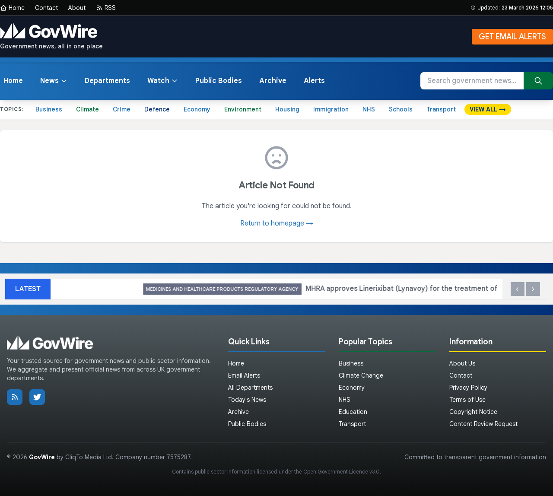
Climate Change (361, 375)
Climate (87, 109)
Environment (242, 109)
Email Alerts (244, 375)
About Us (462, 363)
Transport (441, 109)
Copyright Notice (473, 412)
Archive (272, 80)
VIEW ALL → (488, 109)
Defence (157, 109)
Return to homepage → (276, 223)
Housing (287, 109)
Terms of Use (467, 400)
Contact (46, 8)
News (53, 80)
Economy (197, 109)
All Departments (250, 387)
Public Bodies (218, 80)
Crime (121, 109)
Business (48, 109)
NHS (368, 109)
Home (12, 8)
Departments (107, 80)
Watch (162, 80)
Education (353, 412)
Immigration (331, 109)
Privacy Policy (468, 387)
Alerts (314, 80)
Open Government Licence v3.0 (341, 471)
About (77, 8)
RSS (106, 8)
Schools (401, 109)
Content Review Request (483, 424)
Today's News (247, 400)
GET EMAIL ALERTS (512, 36)
